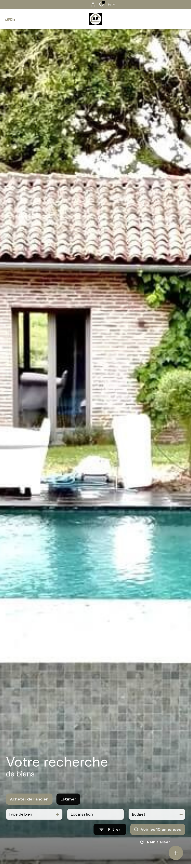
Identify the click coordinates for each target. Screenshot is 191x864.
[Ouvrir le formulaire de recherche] (110, 835)
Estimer (68, 804)
